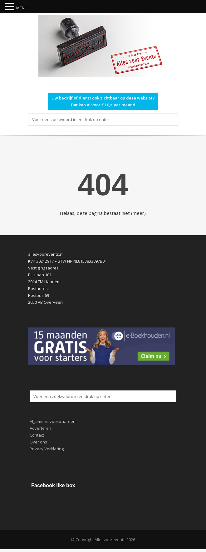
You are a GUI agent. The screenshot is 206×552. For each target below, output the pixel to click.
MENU (21, 8)
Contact (37, 435)
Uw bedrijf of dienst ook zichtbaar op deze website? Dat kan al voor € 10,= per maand (103, 101)
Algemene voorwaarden (53, 421)
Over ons (38, 442)
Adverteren (40, 428)
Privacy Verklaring (47, 449)
